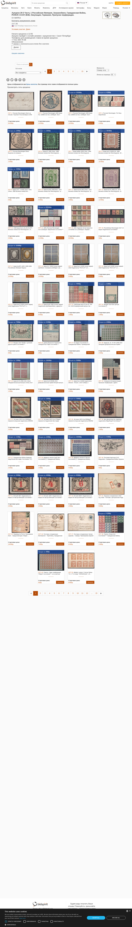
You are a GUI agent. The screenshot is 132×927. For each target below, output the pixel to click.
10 (78, 593)
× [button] (130, 911)
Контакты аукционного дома (23, 21)
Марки (104, 8)
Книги (29, 8)
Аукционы (4, 8)
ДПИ (54, 8)
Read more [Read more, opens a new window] (23, 918)
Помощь (116, 8)
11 (82, 593)
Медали (96, 8)
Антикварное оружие (66, 8)
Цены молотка (31, 84)
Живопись (46, 8)
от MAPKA (16, 18)
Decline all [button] (116, 918)
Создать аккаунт (122, 3)
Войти (111, 3)
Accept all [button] (96, 918)
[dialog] (66, 918)
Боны (89, 8)
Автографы (80, 8)
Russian (126, 8)
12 (87, 593)
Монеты (37, 8)
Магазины (14, 8)
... (77, 71)
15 (82, 71)
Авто (23, 8)
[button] (44, 925)
